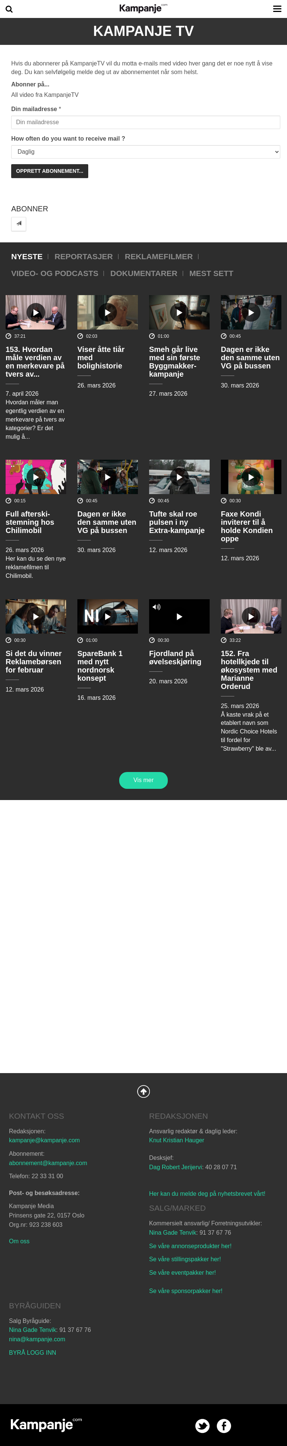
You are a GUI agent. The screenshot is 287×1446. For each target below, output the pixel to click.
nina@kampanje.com (37, 1339)
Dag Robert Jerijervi (175, 1167)
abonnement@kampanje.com (48, 1163)
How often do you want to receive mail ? (68, 138)
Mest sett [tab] (211, 273)
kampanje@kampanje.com (44, 1140)
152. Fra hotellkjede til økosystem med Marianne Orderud (249, 669)
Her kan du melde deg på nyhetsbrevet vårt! (207, 1194)
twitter (202, 1426)
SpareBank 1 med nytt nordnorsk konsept (100, 665)
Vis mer (143, 780)
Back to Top (143, 1091)
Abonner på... (30, 84)
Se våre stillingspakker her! (186, 1259)
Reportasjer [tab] (84, 256)
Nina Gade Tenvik (172, 1232)
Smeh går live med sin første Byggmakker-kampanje (174, 361)
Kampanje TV (143, 31)
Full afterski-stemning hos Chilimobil (30, 522)
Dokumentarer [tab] (143, 273)
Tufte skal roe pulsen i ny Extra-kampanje (177, 522)
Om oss (19, 1241)
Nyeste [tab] (27, 256)
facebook (224, 1426)
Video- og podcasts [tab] (54, 273)
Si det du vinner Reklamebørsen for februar (34, 661)
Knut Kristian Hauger (176, 1140)
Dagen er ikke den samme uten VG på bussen (250, 357)
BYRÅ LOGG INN (32, 1353)
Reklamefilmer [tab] (159, 256)
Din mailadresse (34, 109)
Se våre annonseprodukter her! (190, 1246)
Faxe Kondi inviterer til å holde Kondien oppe (247, 526)
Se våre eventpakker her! (182, 1272)
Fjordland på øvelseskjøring (175, 657)
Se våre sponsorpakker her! (186, 1291)
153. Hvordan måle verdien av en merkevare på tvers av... (35, 361)
